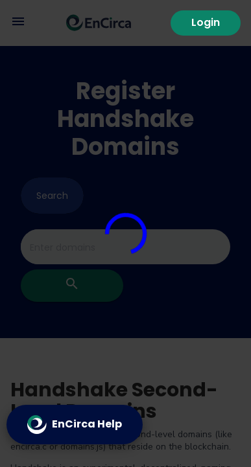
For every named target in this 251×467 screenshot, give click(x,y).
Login (205, 22)
